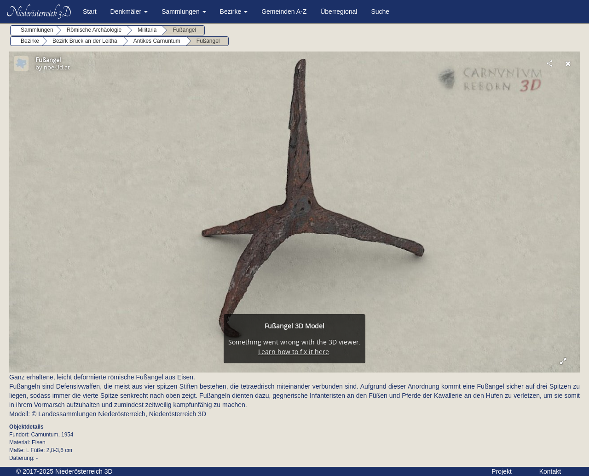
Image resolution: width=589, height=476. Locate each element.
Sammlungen (184, 11)
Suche (380, 11)
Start (90, 11)
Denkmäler (129, 11)
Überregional (338, 11)
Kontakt (550, 471)
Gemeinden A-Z (283, 11)
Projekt (501, 471)
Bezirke (234, 11)
